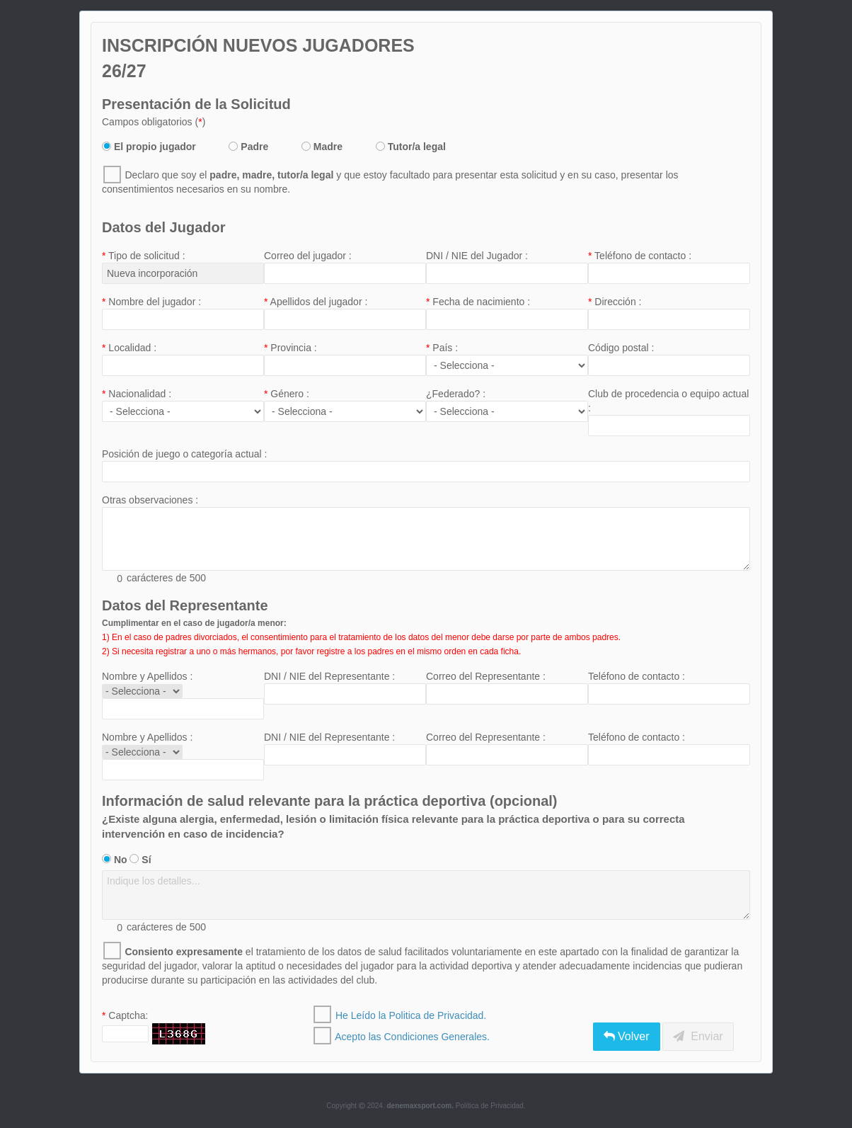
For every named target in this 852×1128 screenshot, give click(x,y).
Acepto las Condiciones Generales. (412, 1036)
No (114, 859)
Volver (627, 1036)
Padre (248, 146)
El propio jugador (149, 146)
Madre (321, 146)
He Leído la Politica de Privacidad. (410, 1015)
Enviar (698, 1036)
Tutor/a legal (411, 146)
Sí (140, 859)
